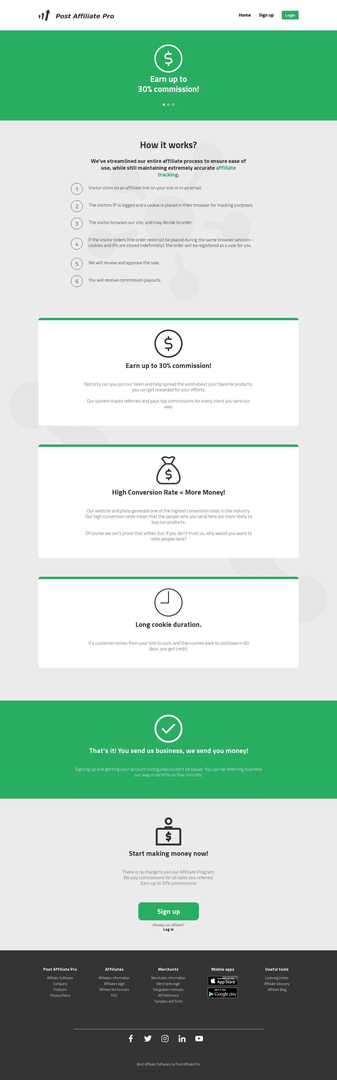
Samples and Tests (168, 1001)
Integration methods (168, 989)
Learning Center (277, 978)
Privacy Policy (60, 995)
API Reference (168, 995)
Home (245, 14)
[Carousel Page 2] (168, 104)
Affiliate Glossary (276, 983)
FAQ (114, 995)
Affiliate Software (60, 978)
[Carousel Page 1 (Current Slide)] (164, 104)
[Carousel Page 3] (173, 104)
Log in (168, 929)
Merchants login (168, 983)
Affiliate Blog (277, 989)
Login (290, 15)
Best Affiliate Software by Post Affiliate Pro (168, 1064)
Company (60, 983)
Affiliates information (114, 978)
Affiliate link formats (114, 989)
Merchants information (168, 978)
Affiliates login (114, 983)
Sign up (266, 14)
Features (60, 989)
